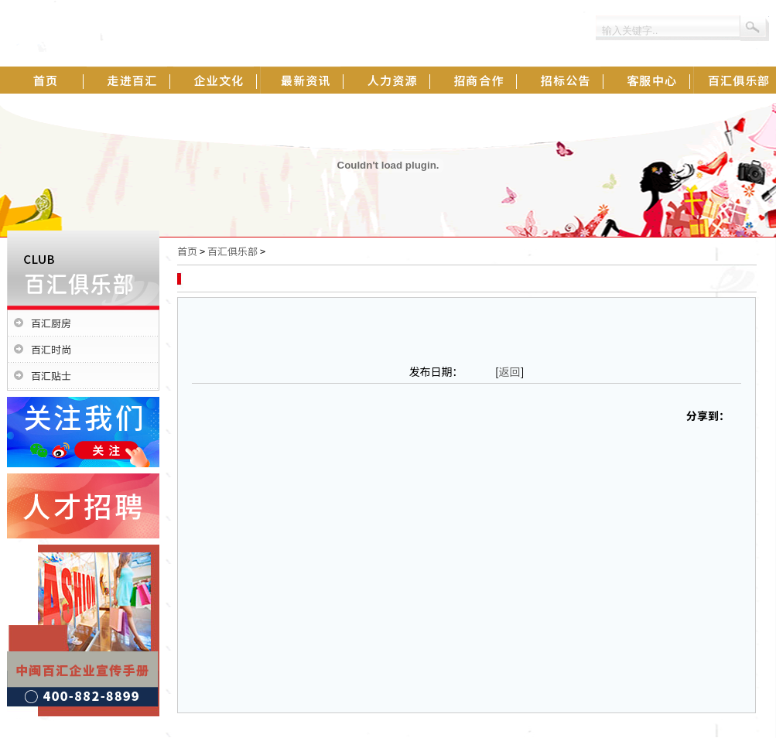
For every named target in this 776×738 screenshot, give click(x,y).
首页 (187, 251)
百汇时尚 (51, 349)
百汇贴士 (51, 375)
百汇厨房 (51, 323)
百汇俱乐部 (232, 251)
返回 (510, 371)
